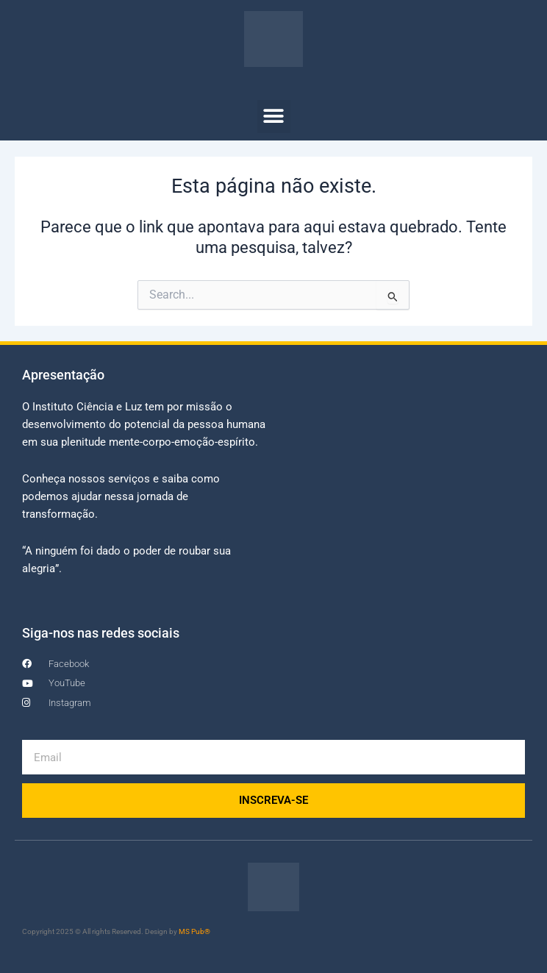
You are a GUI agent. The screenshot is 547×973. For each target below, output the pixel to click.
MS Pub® (194, 931)
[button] (273, 116)
